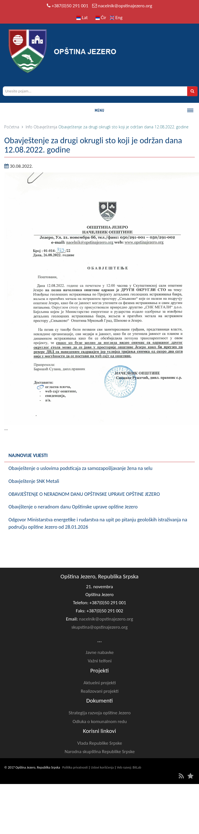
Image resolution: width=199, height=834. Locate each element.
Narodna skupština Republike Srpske (100, 752)
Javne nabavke (100, 652)
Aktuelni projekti (99, 683)
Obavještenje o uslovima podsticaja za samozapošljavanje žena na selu (80, 468)
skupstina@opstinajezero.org (99, 627)
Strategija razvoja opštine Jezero (100, 713)
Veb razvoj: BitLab (129, 767)
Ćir (101, 18)
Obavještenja (45, 126)
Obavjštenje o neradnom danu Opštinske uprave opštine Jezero (73, 507)
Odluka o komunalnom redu (99, 721)
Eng (116, 18)
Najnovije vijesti (28, 455)
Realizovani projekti (99, 691)
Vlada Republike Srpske (99, 743)
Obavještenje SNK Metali (33, 481)
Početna (11, 126)
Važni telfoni (100, 661)
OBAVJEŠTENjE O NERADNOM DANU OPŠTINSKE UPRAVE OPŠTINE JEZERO (84, 494)
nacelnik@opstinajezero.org (125, 6)
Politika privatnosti (75, 767)
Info (29, 126)
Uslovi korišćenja (102, 767)
